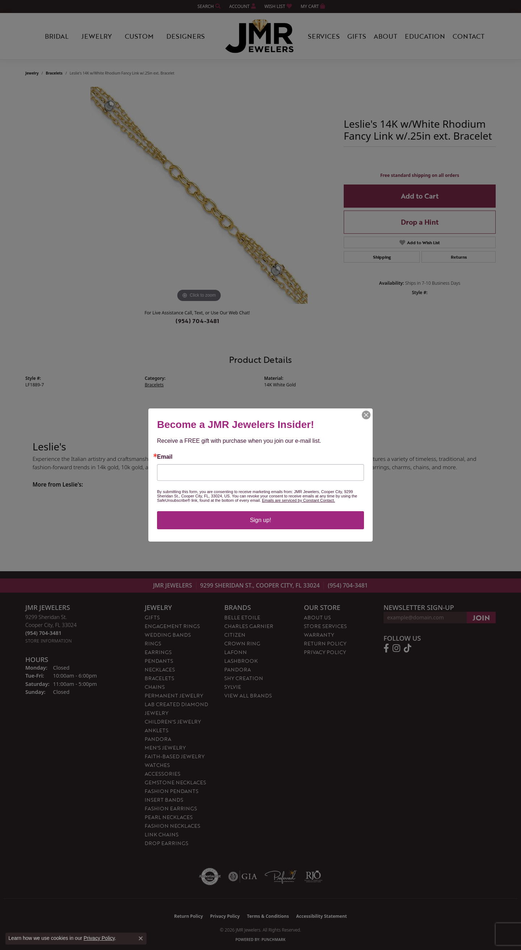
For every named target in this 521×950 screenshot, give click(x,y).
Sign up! (260, 520)
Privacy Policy (99, 938)
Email (165, 457)
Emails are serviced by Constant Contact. (298, 500)
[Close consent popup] (141, 938)
